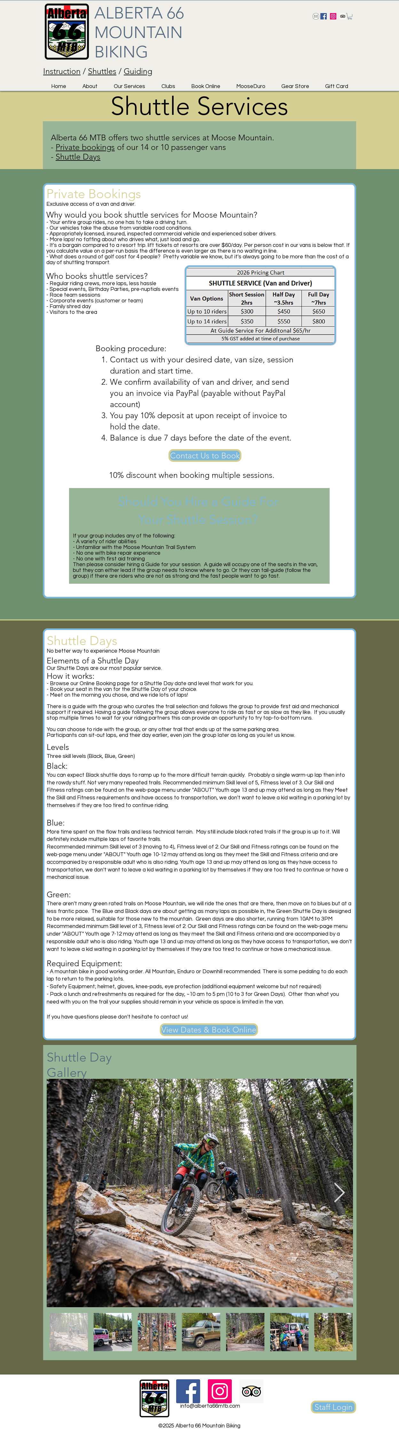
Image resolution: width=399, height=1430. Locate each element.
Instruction (62, 71)
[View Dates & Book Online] (209, 1029)
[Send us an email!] (316, 16)
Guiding (138, 71)
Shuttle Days (78, 156)
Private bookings (85, 147)
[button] (350, 16)
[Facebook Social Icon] (323, 16)
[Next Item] (339, 1193)
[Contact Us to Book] (204, 455)
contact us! (174, 1017)
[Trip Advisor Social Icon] (343, 16)
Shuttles (102, 71)
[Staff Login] (333, 1407)
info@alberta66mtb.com (210, 1406)
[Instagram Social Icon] (333, 16)
